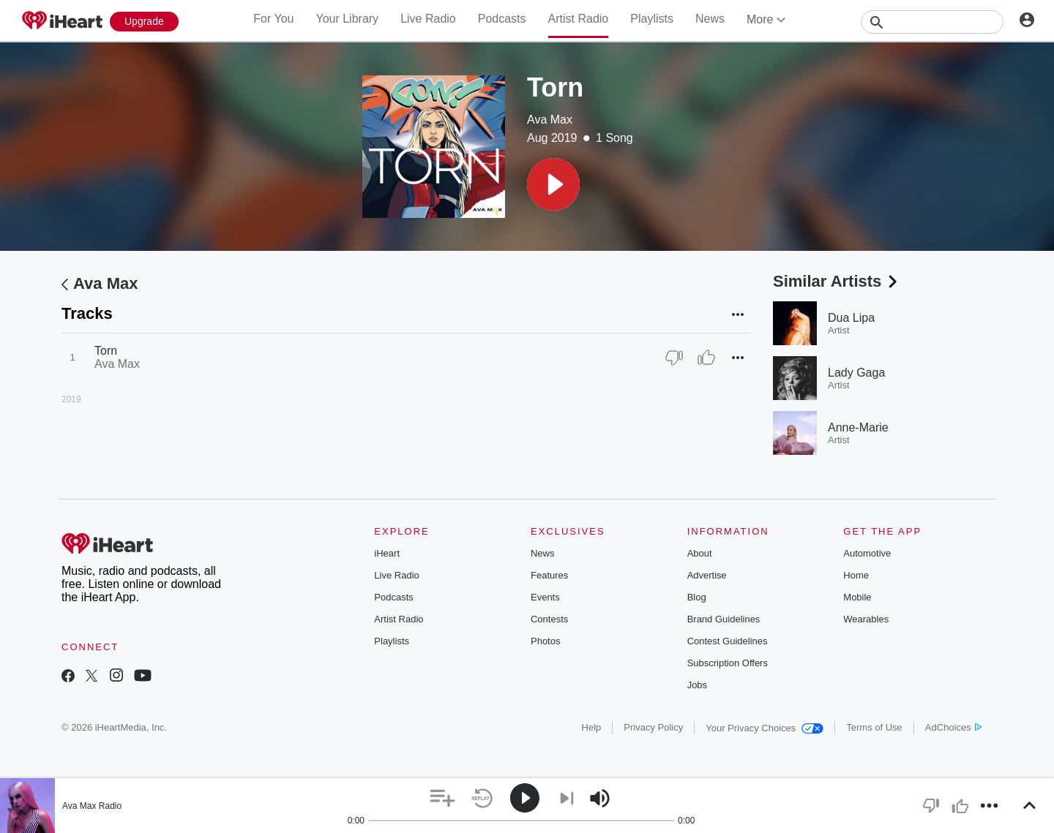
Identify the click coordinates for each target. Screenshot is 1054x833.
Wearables (866, 619)
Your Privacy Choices (764, 728)
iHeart (387, 553)
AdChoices (953, 727)
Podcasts (502, 18)
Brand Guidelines (723, 619)
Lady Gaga (856, 372)
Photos (545, 641)
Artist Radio (578, 18)
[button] (553, 184)
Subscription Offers (727, 662)
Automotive (867, 553)
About (699, 553)
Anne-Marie (858, 427)
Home (856, 575)
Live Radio (428, 18)
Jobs (697, 684)
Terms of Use (874, 727)
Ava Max (549, 119)
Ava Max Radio (92, 806)
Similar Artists (836, 281)
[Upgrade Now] (144, 21)
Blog (696, 597)
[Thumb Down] (674, 357)
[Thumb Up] (706, 357)
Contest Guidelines (727, 641)
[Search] (932, 22)
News (710, 18)
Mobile (857, 597)
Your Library (346, 18)
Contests (549, 619)
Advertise (707, 575)
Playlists (651, 18)
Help (592, 727)
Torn (105, 350)
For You (273, 18)
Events (545, 597)
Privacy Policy (653, 727)
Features (549, 575)
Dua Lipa (851, 318)
